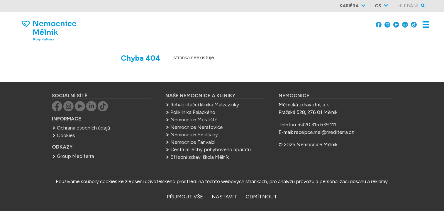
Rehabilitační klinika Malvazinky (204, 105)
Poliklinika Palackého (192, 112)
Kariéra (349, 5)
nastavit (224, 197)
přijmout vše (185, 197)
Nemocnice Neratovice (196, 127)
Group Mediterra (75, 156)
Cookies (66, 135)
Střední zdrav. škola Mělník (199, 157)
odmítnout (261, 197)
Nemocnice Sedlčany (194, 134)
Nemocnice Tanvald (192, 142)
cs (378, 5)
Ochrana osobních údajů (83, 128)
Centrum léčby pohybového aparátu (210, 149)
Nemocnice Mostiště (193, 119)
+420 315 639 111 (317, 124)
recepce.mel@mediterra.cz (324, 132)
